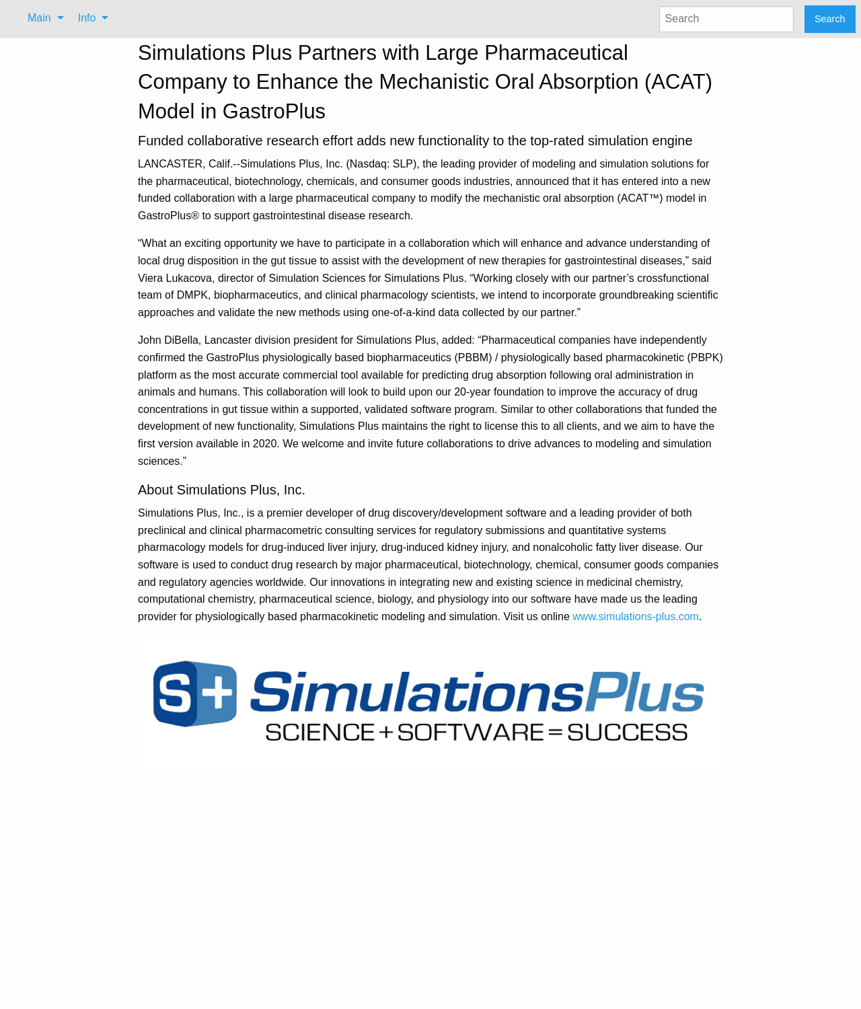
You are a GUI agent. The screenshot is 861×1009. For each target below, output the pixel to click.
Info (87, 18)
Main (39, 18)
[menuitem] (42, 18)
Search (830, 18)
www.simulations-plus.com (635, 616)
